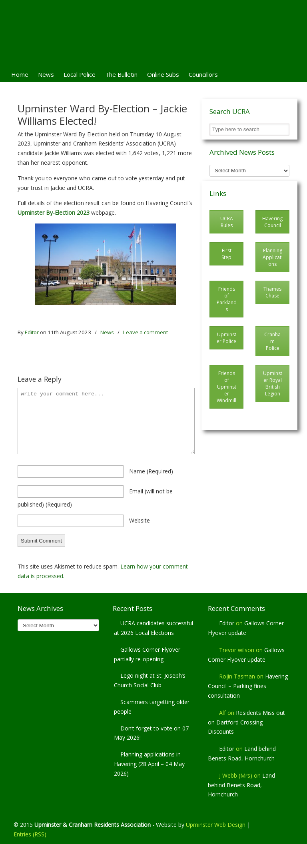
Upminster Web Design (215, 824)
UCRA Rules (226, 222)
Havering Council (272, 222)
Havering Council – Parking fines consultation (248, 685)
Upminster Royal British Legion (272, 383)
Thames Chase (272, 292)
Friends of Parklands (227, 299)
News (107, 332)
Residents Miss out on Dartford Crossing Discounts (246, 722)
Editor (32, 332)
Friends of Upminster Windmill (226, 387)
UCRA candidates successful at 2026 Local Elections (153, 627)
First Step (226, 254)
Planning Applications (273, 257)
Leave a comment (145, 332)
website (139, 520)
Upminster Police (226, 338)
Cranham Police (272, 341)
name (151, 471)
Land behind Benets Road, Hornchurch (241, 785)
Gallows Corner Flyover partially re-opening (147, 654)
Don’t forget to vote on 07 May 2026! (151, 733)
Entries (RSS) (30, 834)
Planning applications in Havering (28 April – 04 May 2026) (149, 763)
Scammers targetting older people (151, 706)
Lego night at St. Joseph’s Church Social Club (149, 680)
